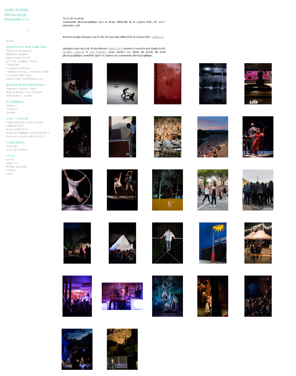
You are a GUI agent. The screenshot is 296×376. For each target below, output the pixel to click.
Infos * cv (12, 163)
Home (10, 40)
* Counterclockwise (18, 68)
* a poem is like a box (19, 75)
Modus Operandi (16, 166)
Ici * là (10, 159)
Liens (9, 173)
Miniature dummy (17, 54)
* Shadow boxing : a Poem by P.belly (28, 71)
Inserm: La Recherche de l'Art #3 (26, 136)
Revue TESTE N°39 (17, 129)
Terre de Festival (16, 149)
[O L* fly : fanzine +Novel (21, 61)
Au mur (10, 112)
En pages (11, 109)
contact (10, 170)
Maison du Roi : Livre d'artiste (24, 92)
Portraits (12, 146)
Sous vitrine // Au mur (19, 95)
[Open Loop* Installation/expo (25, 78)
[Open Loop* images (18, 50)
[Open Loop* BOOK (18, 57)
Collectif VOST (15, 125)
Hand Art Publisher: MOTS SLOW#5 (27, 132)
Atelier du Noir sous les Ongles (25, 122)
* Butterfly (12, 64)
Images (10, 105)
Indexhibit (33, 179)
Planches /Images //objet (21, 88)
